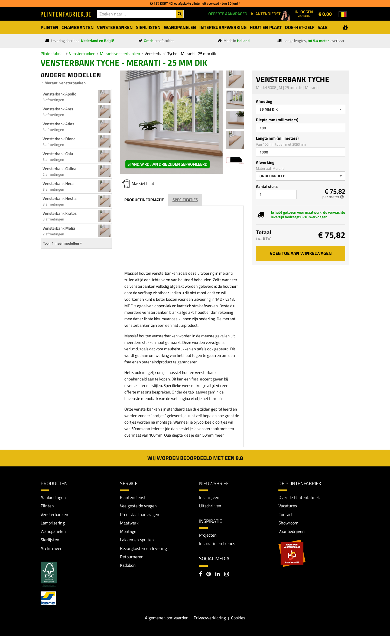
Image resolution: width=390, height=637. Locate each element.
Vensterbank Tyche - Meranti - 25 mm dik (180, 53)
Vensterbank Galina (59, 168)
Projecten (208, 535)
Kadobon (128, 566)
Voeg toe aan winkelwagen (301, 253)
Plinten (47, 505)
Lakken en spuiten (137, 540)
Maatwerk (129, 523)
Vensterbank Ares (58, 109)
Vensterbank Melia (59, 228)
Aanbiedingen (53, 497)
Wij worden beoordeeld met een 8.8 (195, 458)
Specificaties (185, 200)
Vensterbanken (82, 53)
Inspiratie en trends (217, 543)
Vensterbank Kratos (60, 213)
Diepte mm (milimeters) (277, 120)
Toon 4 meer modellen (62, 243)
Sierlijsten (50, 540)
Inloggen (304, 13)
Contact (285, 514)
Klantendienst (133, 497)
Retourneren (132, 557)
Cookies (238, 618)
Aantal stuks (267, 186)
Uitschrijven (210, 505)
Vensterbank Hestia (60, 198)
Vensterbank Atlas (58, 124)
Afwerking (265, 162)
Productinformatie (144, 200)
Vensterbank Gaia (58, 154)
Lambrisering (53, 523)
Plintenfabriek (52, 53)
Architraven (52, 548)
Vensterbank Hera (58, 183)
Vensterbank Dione (59, 139)
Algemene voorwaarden (166, 618)
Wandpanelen (53, 531)
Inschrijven (209, 497)
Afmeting (264, 101)
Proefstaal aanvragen (139, 514)
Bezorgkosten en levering (143, 548)
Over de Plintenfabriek (299, 497)
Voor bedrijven (291, 531)
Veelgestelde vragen (138, 505)
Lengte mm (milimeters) (277, 138)
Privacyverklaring (210, 618)
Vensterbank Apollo (59, 94)
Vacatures (287, 505)
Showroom (288, 523)
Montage (128, 531)
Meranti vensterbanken (120, 53)
